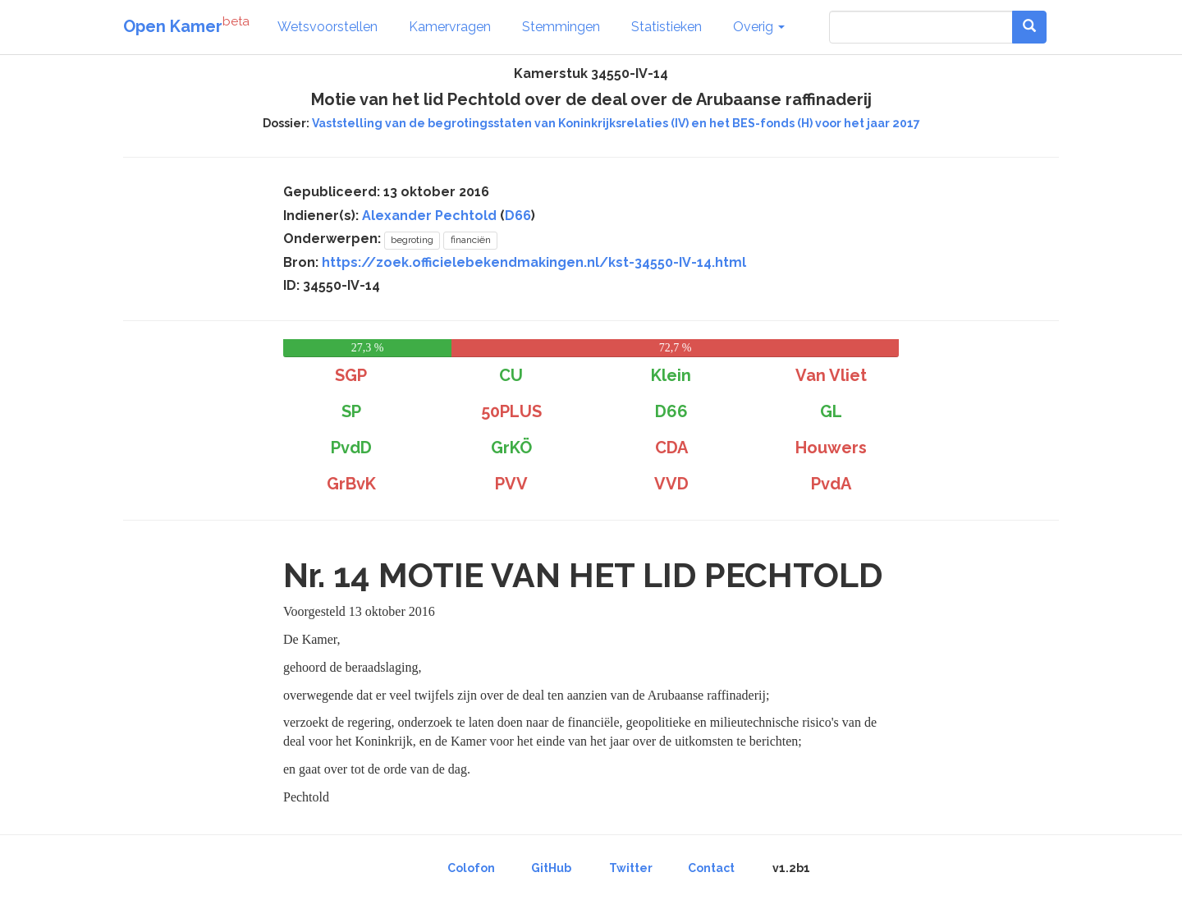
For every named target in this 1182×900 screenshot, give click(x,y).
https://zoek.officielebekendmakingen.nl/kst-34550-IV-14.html (534, 262)
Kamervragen (450, 26)
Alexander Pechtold (429, 215)
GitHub (551, 868)
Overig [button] (759, 26)
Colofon (471, 868)
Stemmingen (561, 26)
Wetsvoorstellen (327, 26)
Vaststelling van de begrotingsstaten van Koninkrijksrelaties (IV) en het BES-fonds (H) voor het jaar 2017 (616, 123)
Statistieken (666, 26)
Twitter (631, 868)
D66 (518, 215)
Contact (711, 868)
